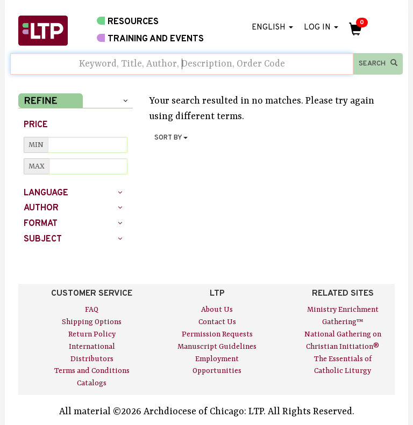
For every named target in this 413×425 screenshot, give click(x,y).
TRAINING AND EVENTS (150, 39)
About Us (217, 309)
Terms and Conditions (92, 371)
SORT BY (171, 138)
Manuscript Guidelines (217, 346)
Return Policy (92, 334)
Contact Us (217, 322)
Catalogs (91, 383)
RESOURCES (128, 21)
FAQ (91, 309)
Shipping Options (92, 322)
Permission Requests (217, 334)
